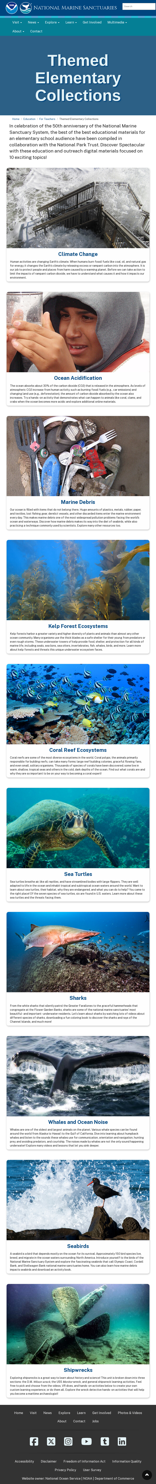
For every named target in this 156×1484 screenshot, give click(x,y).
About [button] (18, 31)
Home (16, 119)
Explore (64, 1413)
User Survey (92, 1470)
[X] (51, 1444)
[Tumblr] (105, 1444)
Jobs (95, 1421)
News (47, 1413)
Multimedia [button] (117, 22)
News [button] (33, 22)
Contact (36, 31)
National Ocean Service (63, 1478)
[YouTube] (86, 1444)
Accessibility (24, 1461)
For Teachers (47, 119)
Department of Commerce (114, 1478)
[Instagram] (68, 1444)
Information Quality (126, 1461)
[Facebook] (34, 1444)
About (61, 1421)
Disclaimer (49, 1461)
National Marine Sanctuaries (75, 7)
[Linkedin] (122, 1444)
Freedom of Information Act (84, 1461)
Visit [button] (17, 22)
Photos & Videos (130, 1413)
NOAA (87, 1478)
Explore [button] (52, 22)
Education (29, 119)
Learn (81, 1413)
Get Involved (92, 22)
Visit (33, 1413)
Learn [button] (71, 22)
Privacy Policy (65, 1470)
